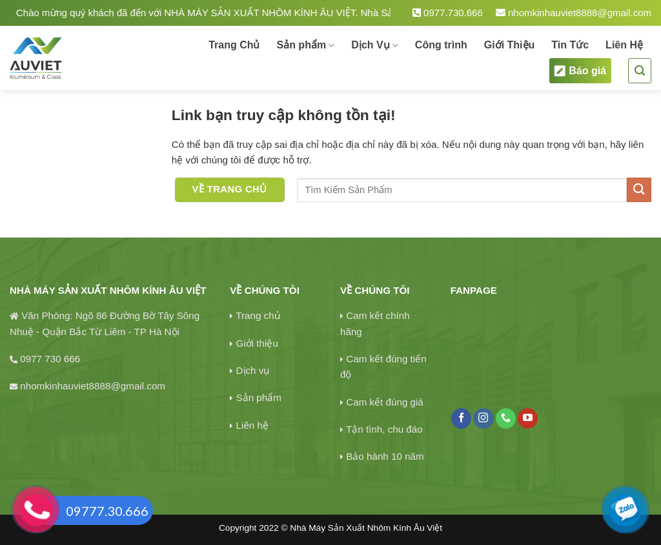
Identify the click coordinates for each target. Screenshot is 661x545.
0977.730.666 (447, 12)
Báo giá (580, 71)
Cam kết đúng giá (384, 401)
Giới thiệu (257, 343)
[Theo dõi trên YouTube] (528, 418)
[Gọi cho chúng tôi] (506, 418)
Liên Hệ (624, 44)
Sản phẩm (305, 45)
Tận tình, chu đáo (384, 429)
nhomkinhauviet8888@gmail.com (573, 12)
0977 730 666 (50, 358)
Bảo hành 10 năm (384, 456)
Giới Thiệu (509, 44)
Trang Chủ (233, 44)
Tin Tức (570, 44)
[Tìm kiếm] (639, 70)
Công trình (441, 44)
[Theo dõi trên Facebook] (461, 418)
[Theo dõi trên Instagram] (483, 418)
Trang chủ (258, 315)
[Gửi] (639, 189)
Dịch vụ (253, 370)
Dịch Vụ (374, 45)
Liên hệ (252, 425)
